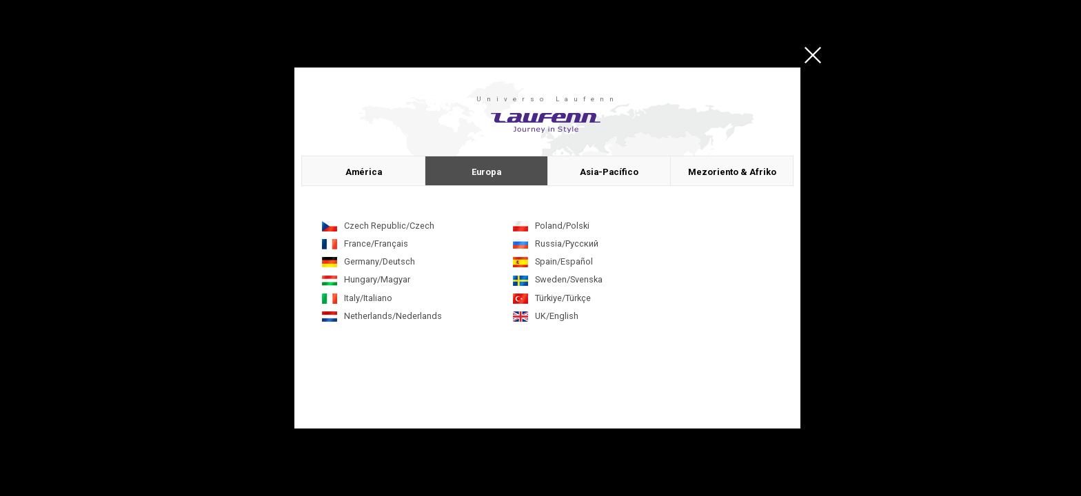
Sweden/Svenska (569, 279)
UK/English (556, 316)
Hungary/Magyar (377, 279)
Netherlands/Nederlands (393, 316)
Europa (486, 172)
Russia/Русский (566, 243)
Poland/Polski (562, 225)
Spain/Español (564, 261)
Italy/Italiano (368, 298)
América (363, 172)
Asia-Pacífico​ (609, 172)
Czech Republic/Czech (389, 225)
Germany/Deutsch (379, 261)
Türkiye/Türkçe (563, 298)
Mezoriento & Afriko (732, 172)
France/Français (376, 243)
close (813, 55)
